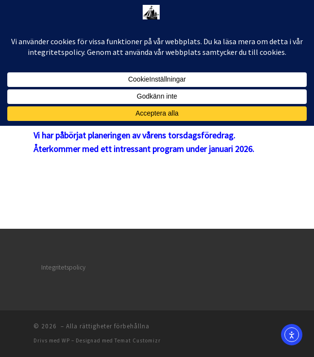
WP (66, 340)
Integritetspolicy (63, 267)
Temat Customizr (138, 340)
